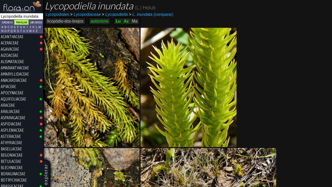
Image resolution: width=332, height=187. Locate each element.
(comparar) (151, 14)
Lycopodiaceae (85, 14)
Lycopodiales (57, 14)
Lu (118, 21)
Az (126, 21)
